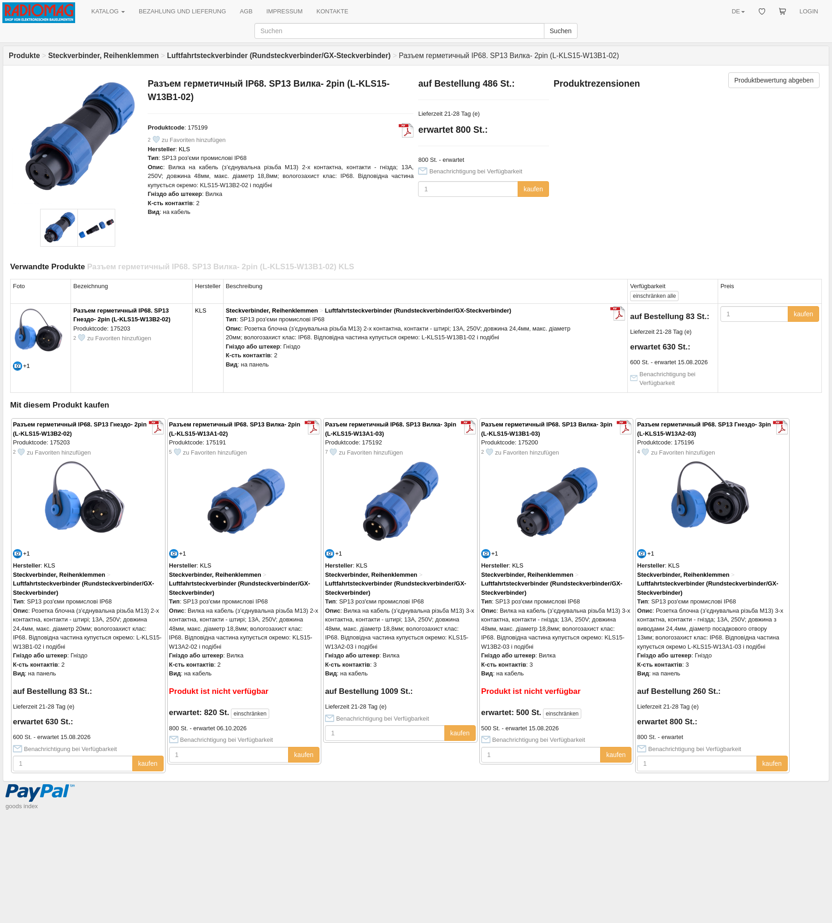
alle (654, 296)
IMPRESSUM (284, 11)
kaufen (533, 189)
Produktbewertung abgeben (774, 80)
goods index (22, 806)
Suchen (561, 31)
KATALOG (108, 11)
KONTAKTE (332, 11)
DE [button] (738, 11)
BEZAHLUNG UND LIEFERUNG (182, 11)
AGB (246, 11)
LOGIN (809, 11)
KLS (184, 149)
